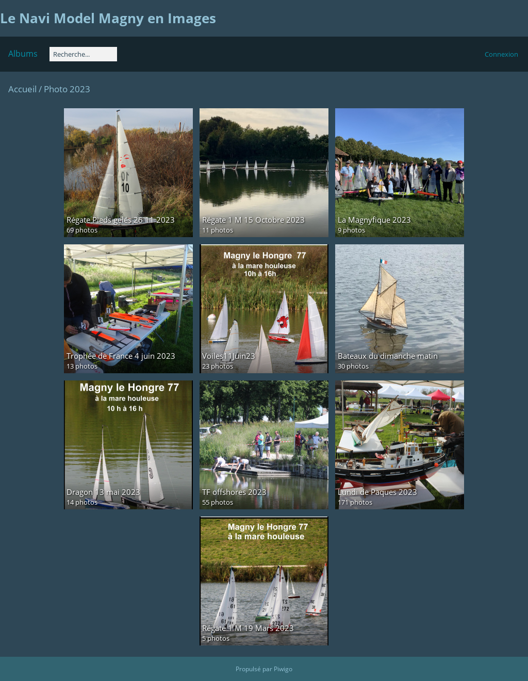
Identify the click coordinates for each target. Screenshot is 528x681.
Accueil (22, 89)
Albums (23, 53)
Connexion (501, 54)
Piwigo (283, 669)
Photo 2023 (67, 89)
